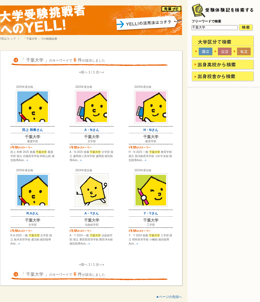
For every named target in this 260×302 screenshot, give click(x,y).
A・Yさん (92, 213)
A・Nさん (91, 130)
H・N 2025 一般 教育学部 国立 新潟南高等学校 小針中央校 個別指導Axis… (150, 156)
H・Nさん (150, 130)
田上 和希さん (32, 130)
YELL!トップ (8, 38)
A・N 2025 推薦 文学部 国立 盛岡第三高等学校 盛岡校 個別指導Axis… (91, 156)
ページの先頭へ (170, 297)
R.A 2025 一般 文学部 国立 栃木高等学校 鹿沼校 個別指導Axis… (31, 239)
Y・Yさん (151, 213)
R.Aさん (33, 213)
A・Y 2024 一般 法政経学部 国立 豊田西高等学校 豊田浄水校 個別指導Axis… (91, 239)
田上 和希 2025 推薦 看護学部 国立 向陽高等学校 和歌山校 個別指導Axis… (32, 156)
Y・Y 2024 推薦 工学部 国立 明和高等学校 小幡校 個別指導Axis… (150, 239)
